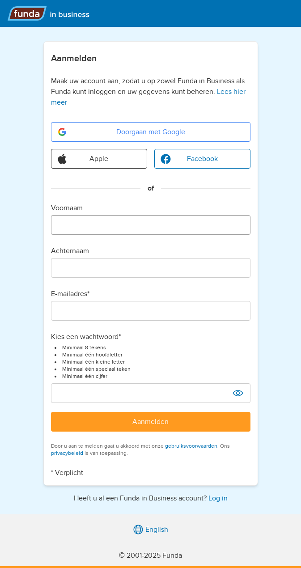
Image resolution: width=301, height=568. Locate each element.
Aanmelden (150, 421)
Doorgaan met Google (121, 132)
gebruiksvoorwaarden (191, 446)
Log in (218, 498)
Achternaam (70, 250)
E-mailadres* (70, 293)
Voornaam (67, 207)
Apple (83, 158)
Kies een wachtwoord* (86, 336)
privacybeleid (67, 453)
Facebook (189, 158)
